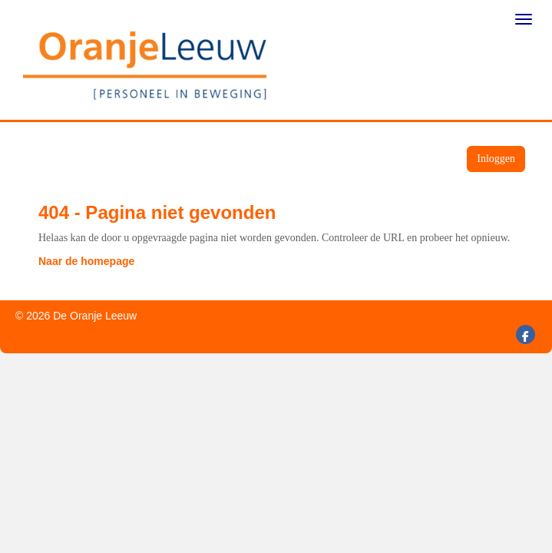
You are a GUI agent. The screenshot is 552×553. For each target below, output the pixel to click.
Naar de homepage (86, 261)
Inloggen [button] (496, 158)
